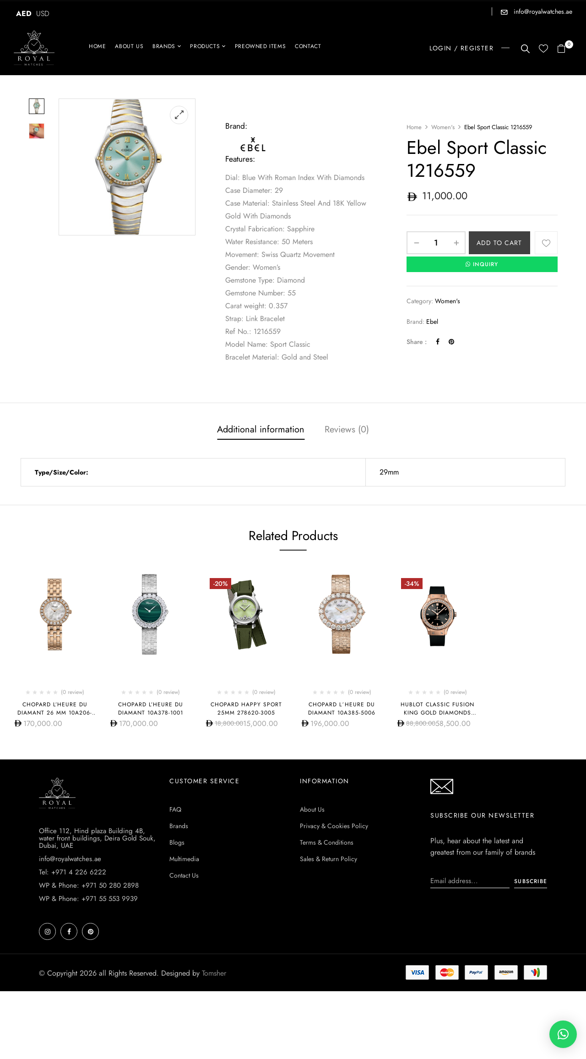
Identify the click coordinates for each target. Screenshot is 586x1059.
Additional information (260, 429)
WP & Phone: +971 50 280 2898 (89, 885)
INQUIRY (482, 264)
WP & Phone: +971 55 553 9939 (88, 899)
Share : (417, 341)
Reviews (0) (347, 429)
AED (24, 13)
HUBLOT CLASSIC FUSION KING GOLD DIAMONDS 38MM (437, 712)
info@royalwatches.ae (542, 11)
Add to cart (499, 242)
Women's (443, 127)
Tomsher (214, 973)
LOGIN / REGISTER (461, 48)
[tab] (260, 430)
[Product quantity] (436, 242)
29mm (389, 472)
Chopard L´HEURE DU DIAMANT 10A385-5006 (341, 708)
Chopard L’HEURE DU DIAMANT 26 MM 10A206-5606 (54, 712)
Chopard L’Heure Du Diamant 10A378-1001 (150, 708)
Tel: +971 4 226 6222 (72, 872)
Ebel (432, 321)
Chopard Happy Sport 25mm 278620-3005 (246, 708)
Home (414, 127)
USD (42, 13)
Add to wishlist (546, 242)
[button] (564, 49)
